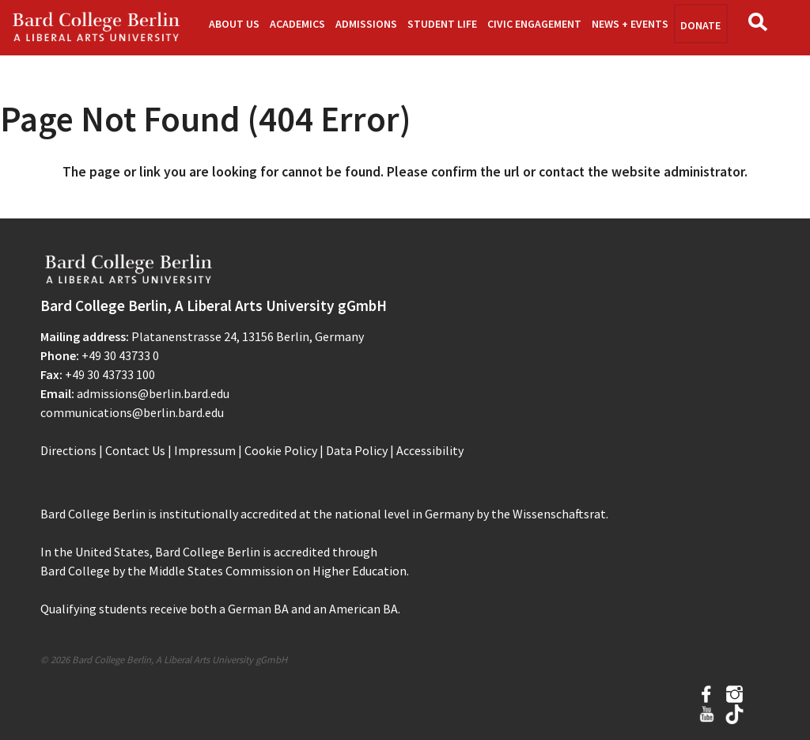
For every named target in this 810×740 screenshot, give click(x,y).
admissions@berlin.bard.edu (153, 393)
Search (762, 27)
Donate (700, 25)
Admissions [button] (366, 24)
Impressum (205, 450)
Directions (68, 450)
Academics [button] (297, 24)
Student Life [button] (442, 24)
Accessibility (430, 450)
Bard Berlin (96, 27)
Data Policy (357, 450)
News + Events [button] (630, 24)
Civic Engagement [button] (534, 24)
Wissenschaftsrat (559, 514)
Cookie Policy (280, 450)
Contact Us (135, 450)
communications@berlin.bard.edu (132, 412)
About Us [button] (234, 24)
